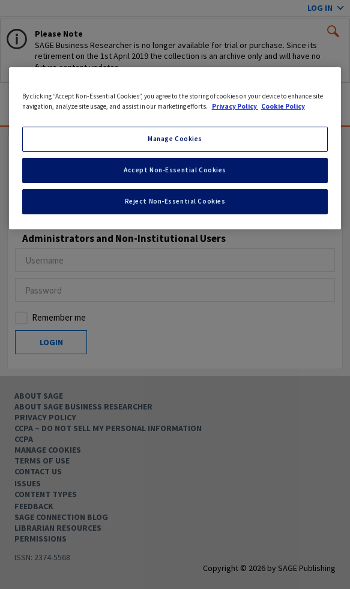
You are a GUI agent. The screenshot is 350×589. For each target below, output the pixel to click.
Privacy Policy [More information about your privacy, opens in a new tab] (235, 106)
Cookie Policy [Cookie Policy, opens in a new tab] (283, 106)
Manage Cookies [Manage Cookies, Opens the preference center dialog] (175, 138)
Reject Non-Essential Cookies (175, 201)
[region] (175, 148)
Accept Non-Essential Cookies (175, 170)
